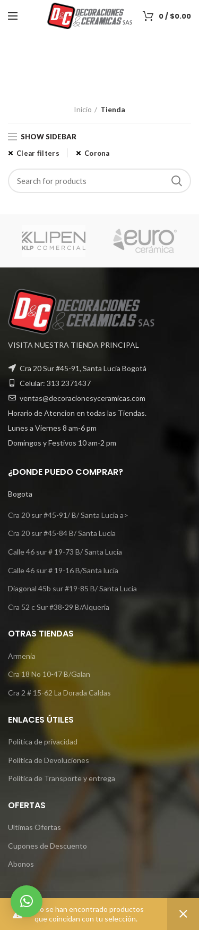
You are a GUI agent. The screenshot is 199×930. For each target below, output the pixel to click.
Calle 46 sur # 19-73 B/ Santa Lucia (65, 551)
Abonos (21, 863)
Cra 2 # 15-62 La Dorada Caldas (59, 692)
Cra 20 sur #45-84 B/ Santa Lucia (62, 533)
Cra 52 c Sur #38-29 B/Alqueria (58, 606)
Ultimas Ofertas (34, 827)
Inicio (83, 109)
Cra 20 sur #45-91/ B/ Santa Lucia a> (68, 515)
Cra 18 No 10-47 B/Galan (49, 673)
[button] (26, 901)
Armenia (22, 655)
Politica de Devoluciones (48, 760)
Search (176, 181)
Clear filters (37, 153)
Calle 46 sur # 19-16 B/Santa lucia (63, 570)
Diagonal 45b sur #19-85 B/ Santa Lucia (72, 588)
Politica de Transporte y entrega (61, 778)
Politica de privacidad (42, 741)
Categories (93, 78)
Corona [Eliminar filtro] (97, 153)
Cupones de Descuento (47, 845)
